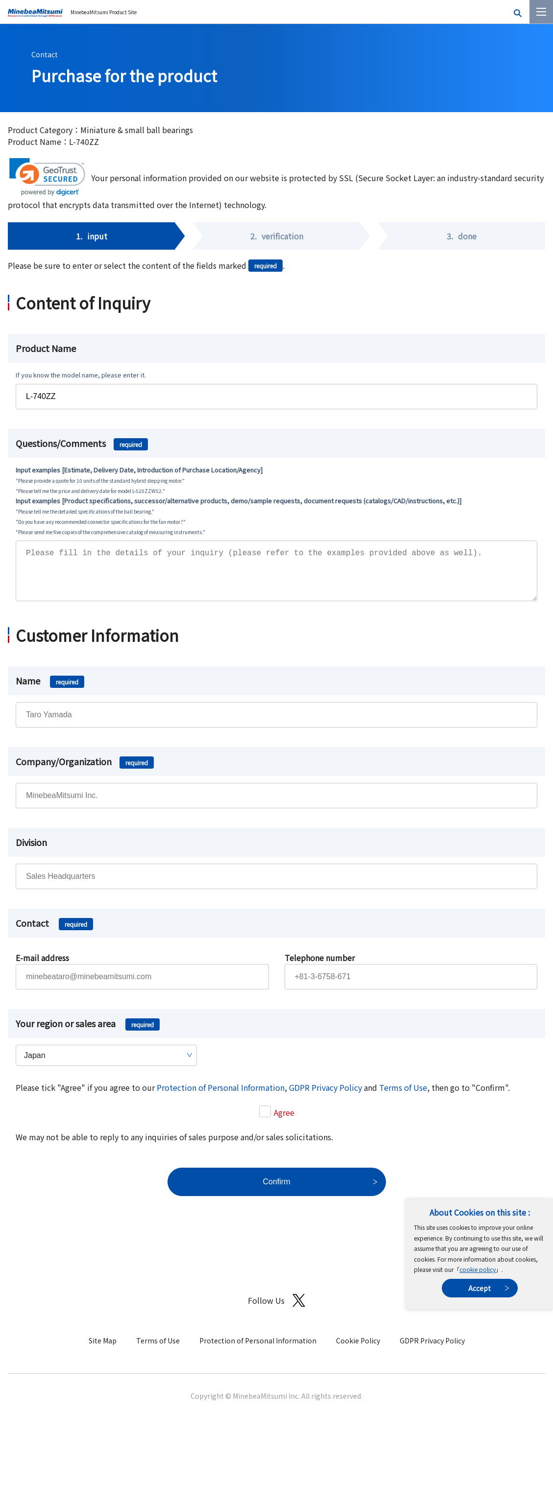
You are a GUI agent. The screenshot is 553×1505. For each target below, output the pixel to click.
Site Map (103, 1350)
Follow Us (276, 1310)
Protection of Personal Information (221, 1097)
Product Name (46, 348)
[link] (47, 177)
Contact (44, 54)
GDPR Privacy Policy (325, 1097)
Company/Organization (85, 771)
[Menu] (541, 12)
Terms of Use (403, 1097)
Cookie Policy (358, 1350)
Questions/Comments (82, 443)
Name (50, 690)
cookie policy (477, 1269)
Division (31, 852)
